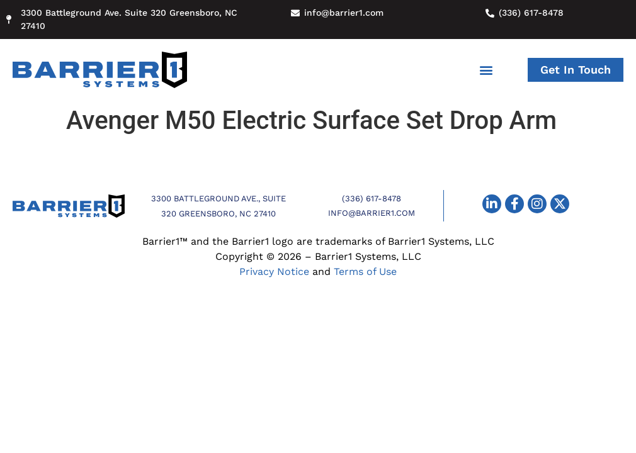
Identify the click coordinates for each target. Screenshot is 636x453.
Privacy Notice (274, 271)
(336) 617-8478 (371, 198)
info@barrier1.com (371, 213)
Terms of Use (365, 271)
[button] (485, 70)
